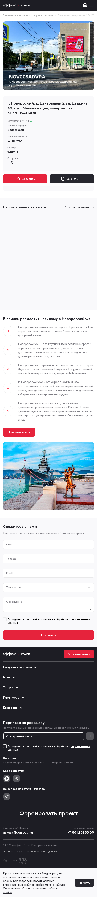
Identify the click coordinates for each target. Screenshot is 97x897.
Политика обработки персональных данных (30, 851)
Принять (84, 882)
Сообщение (14, 601)
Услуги (11, 687)
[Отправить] (90, 736)
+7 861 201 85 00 (80, 832)
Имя (9, 544)
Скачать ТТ (72, 179)
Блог (9, 677)
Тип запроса (14, 587)
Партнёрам (14, 697)
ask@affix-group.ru (18, 832)
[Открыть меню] (92, 5)
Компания (13, 708)
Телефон (12, 558)
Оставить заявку (18, 432)
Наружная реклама (20, 667)
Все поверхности (79, 207)
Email (9, 573)
